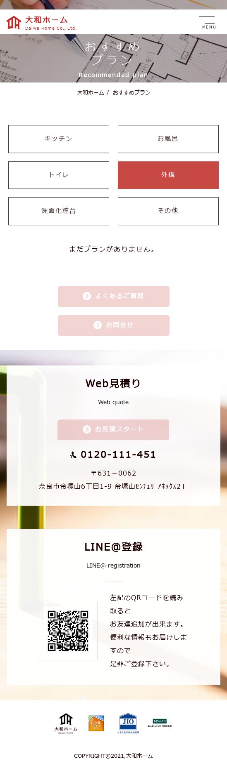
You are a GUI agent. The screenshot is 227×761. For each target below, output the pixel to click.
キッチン (59, 134)
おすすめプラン (129, 87)
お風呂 (168, 134)
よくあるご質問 (119, 292)
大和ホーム (90, 87)
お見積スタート (119, 425)
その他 (168, 206)
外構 (168, 170)
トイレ (58, 170)
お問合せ (120, 321)
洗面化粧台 (58, 206)
